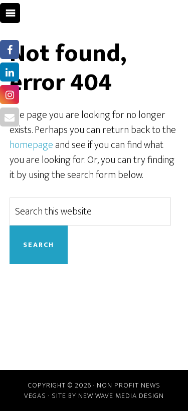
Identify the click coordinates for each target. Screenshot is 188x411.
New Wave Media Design (121, 396)
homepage (31, 145)
